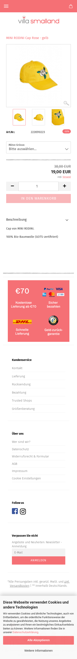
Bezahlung (19, 392)
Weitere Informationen (38, 650)
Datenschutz (20, 449)
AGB (14, 464)
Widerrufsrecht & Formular (30, 456)
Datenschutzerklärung (25, 632)
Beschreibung (16, 220)
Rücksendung (21, 384)
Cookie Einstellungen (26, 478)
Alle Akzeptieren (38, 640)
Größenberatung (23, 409)
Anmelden (38, 560)
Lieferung (18, 376)
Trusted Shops (22, 400)
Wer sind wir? (21, 442)
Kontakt (17, 368)
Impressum (20, 471)
